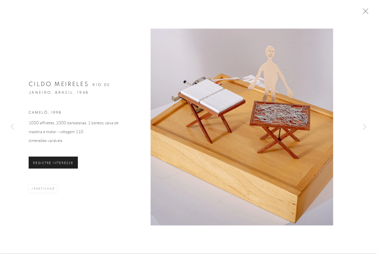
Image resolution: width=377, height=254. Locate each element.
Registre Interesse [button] (53, 164)
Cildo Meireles (59, 86)
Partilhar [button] (44, 189)
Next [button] (364, 127)
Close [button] (364, 13)
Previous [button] (12, 127)
